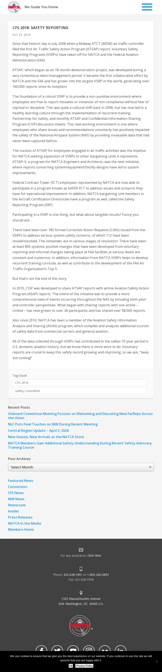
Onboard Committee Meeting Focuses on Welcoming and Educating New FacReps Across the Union (80, 415)
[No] (157, 661)
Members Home (21, 529)
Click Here (94, 555)
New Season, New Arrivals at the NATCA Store (46, 437)
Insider (13, 511)
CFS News (16, 493)
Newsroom (17, 505)
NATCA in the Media (24, 523)
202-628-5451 (72, 575)
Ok (71, 665)
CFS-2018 (21, 383)
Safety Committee (27, 391)
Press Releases (20, 517)
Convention (17, 486)
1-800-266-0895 (98, 575)
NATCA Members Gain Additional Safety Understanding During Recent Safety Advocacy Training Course (80, 445)
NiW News (16, 499)
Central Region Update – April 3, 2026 (38, 430)
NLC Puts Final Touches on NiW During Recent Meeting (53, 424)
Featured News (20, 480)
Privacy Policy (84, 665)
